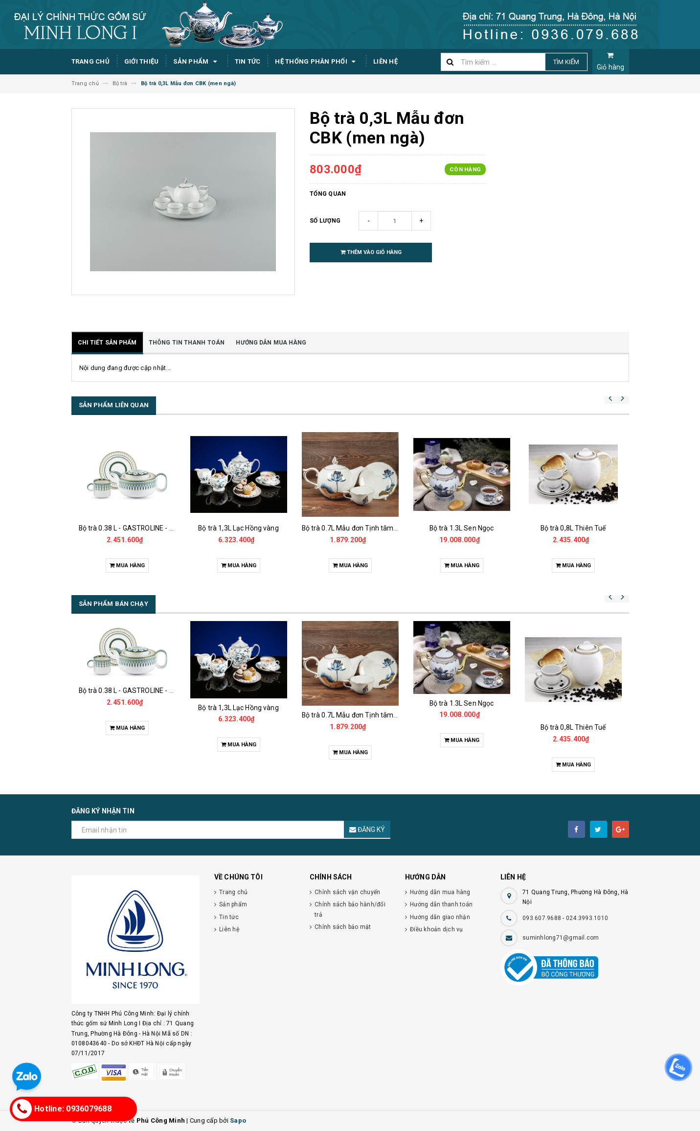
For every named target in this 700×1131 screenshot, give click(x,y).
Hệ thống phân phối (317, 62)
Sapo (238, 1120)
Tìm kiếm (566, 62)
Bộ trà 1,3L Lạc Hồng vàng (238, 528)
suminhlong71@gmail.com (560, 937)
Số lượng (325, 220)
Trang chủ (90, 61)
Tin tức (248, 61)
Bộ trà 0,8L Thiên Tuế (573, 528)
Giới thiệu (141, 61)
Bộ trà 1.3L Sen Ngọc (461, 528)
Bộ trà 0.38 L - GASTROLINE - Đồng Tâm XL (145, 528)
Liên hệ (385, 61)
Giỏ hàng (611, 61)
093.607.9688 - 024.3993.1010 (565, 918)
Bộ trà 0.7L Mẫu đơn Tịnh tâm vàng (356, 528)
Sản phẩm (196, 62)
